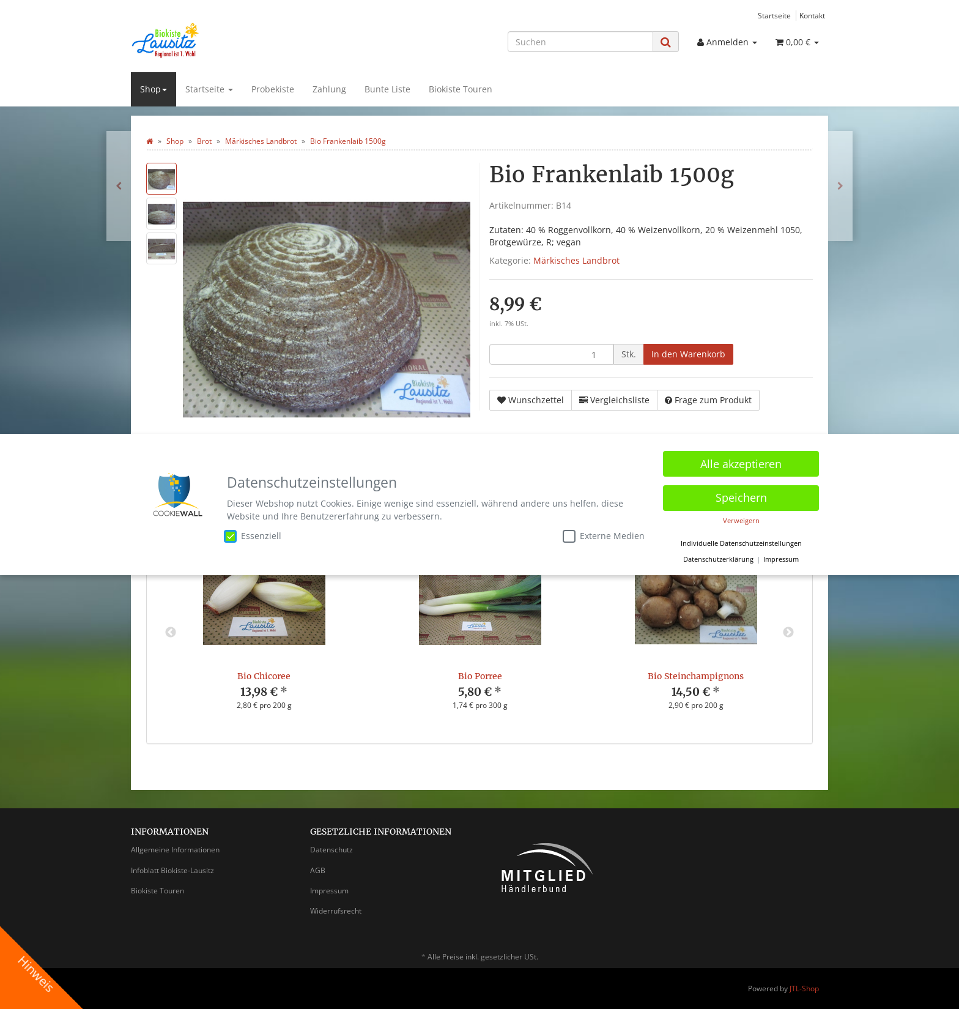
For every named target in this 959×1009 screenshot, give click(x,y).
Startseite (774, 15)
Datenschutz (331, 849)
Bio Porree (480, 676)
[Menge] (551, 354)
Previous (170, 632)
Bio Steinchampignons (696, 676)
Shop (153, 89)
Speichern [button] (741, 497)
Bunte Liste (387, 89)
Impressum (329, 890)
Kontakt (812, 15)
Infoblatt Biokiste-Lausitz (172, 870)
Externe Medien (604, 536)
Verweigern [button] (741, 520)
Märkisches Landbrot (576, 260)
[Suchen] (580, 41)
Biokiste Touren (460, 89)
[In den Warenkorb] (688, 354)
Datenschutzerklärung (718, 558)
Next (788, 632)
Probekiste (272, 89)
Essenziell (252, 536)
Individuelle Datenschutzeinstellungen (741, 543)
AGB (317, 870)
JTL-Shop (804, 988)
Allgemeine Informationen (175, 849)
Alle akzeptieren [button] (741, 463)
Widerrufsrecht (335, 911)
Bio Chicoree (264, 676)
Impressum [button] (781, 558)
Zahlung (329, 89)
